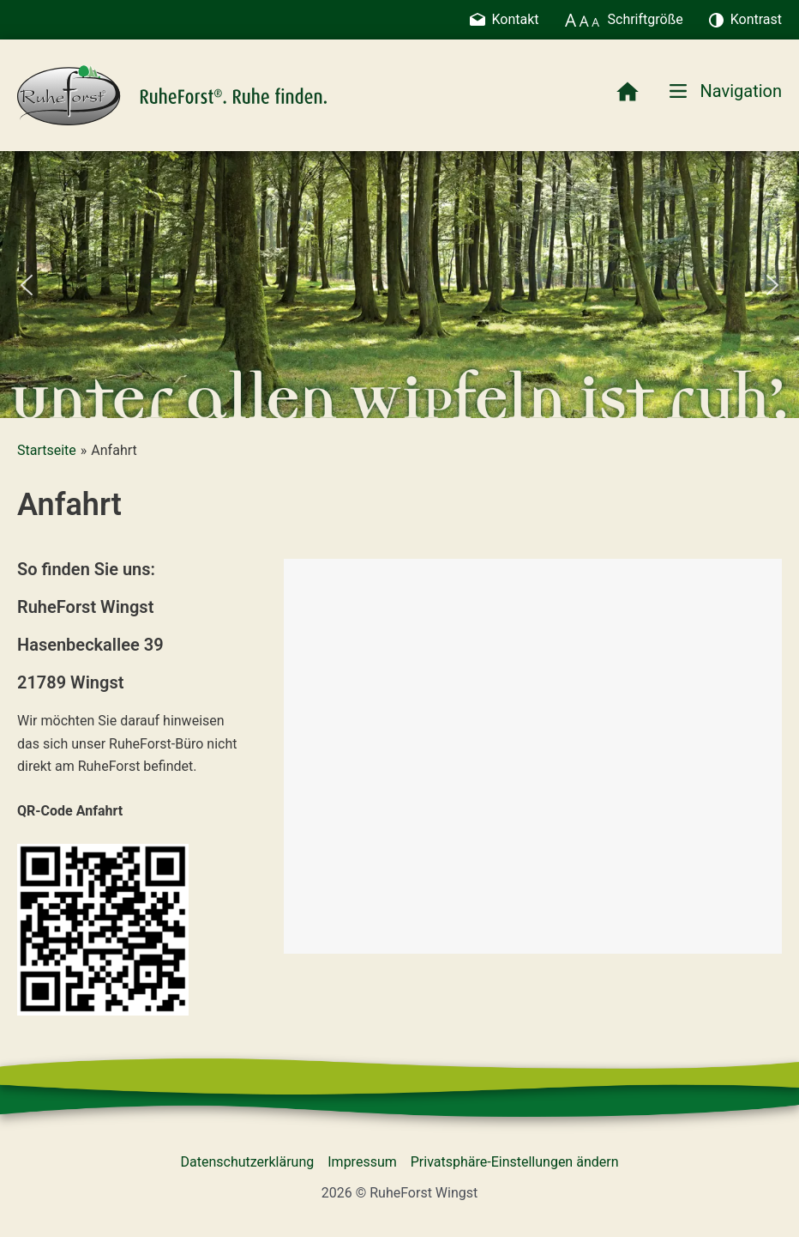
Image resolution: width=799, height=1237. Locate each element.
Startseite (46, 450)
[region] (399, 284)
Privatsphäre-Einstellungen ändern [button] (515, 1162)
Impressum (362, 1162)
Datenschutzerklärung (248, 1162)
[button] (26, 285)
